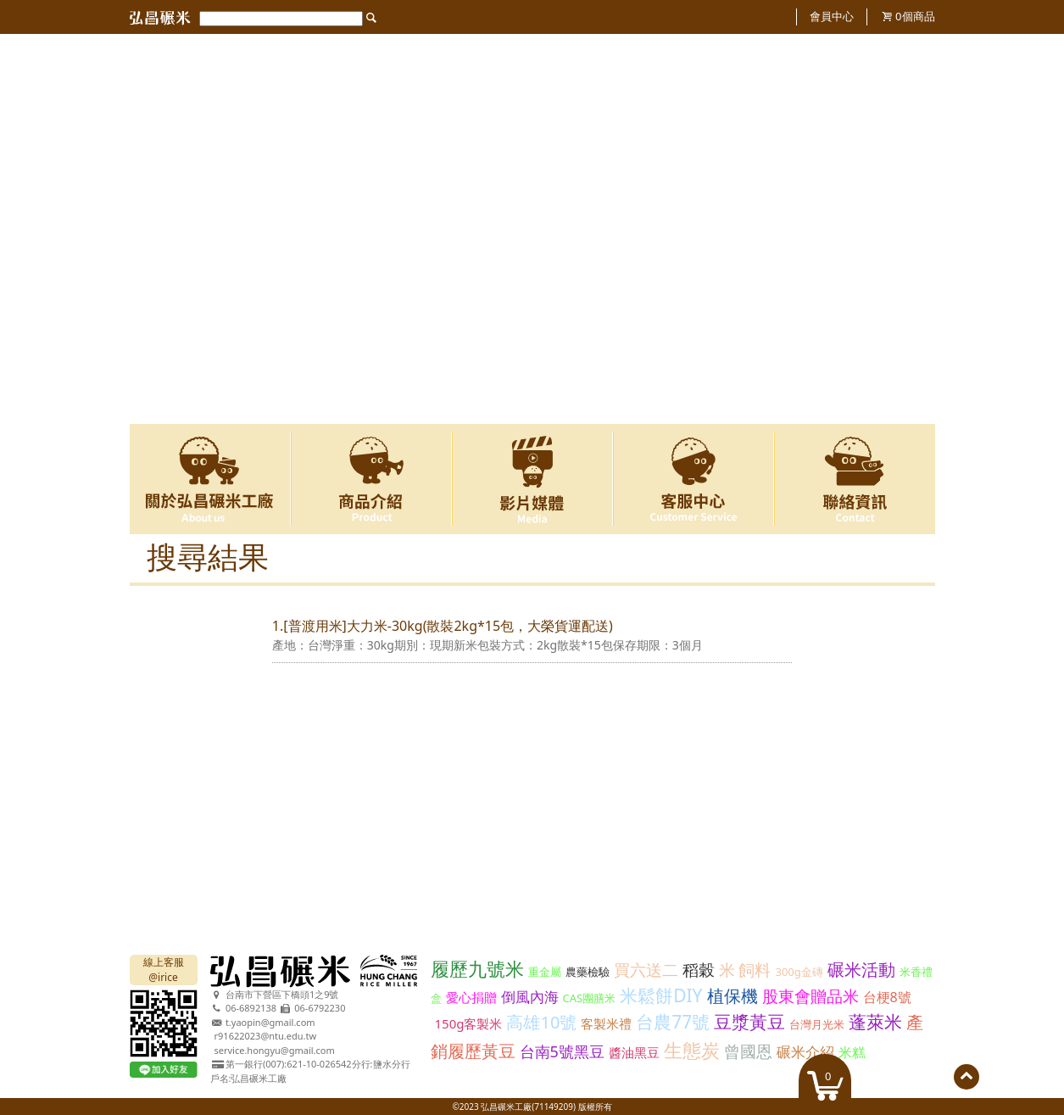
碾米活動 (861, 969)
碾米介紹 (805, 1052)
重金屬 (544, 971)
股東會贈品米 (810, 996)
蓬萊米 (875, 1022)
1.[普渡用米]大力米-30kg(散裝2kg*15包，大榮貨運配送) (442, 625)
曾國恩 (748, 1051)
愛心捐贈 (471, 997)
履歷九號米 (477, 968)
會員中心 (832, 16)
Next (912, 229)
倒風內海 (530, 996)
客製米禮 (606, 1023)
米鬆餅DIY (661, 995)
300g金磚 (798, 971)
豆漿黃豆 (749, 1022)
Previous (153, 229)
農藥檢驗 (587, 971)
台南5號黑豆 (562, 1051)
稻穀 (698, 970)
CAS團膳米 (589, 998)
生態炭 (692, 1049)
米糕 (852, 1052)
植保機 (732, 995)
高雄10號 (541, 1022)
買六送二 (646, 970)
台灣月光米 (816, 1024)
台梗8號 (887, 997)
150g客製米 (469, 1023)
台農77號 (673, 1022)
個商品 (914, 16)
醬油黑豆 (634, 1052)
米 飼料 (745, 970)
